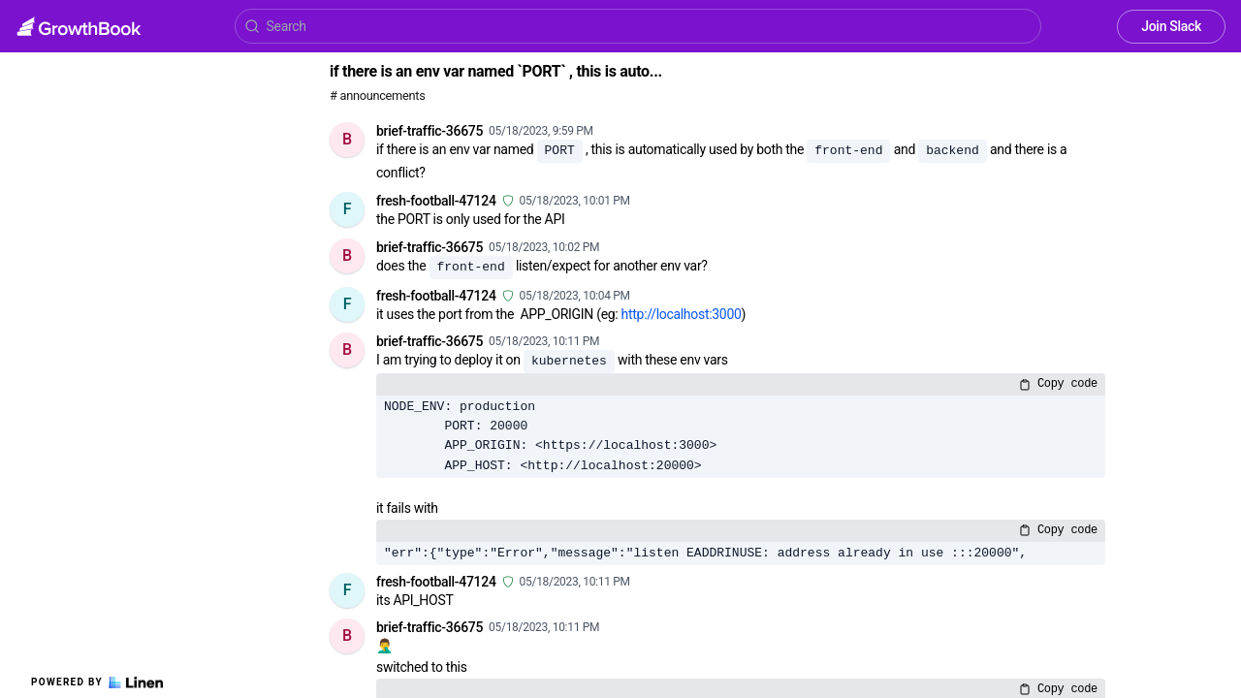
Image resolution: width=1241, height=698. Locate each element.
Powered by (97, 682)
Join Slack (1171, 26)
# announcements (377, 95)
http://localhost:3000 (681, 314)
